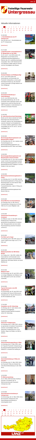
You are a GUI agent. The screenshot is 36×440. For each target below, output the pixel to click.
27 (11, 30)
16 (11, 28)
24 (2, 30)
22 (28, 28)
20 (22, 28)
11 (28, 27)
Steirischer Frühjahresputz (8, 322)
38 (11, 32)
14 (5, 28)
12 (31, 27)
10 (25, 27)
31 (22, 30)
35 (2, 32)
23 (31, 28)
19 (19, 28)
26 (8, 30)
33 (28, 30)
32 (25, 30)
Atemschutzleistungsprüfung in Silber (11, 342)
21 (25, 28)
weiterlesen (4, 45)
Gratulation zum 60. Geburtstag (9, 306)
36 (5, 32)
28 (13, 30)
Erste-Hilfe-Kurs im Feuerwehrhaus (10, 200)
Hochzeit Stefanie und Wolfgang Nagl (11, 74)
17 (13, 28)
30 (19, 30)
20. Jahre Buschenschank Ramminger (11, 116)
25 (5, 30)
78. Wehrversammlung (7, 377)
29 (16, 30)
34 (31, 30)
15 (8, 28)
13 (2, 28)
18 (16, 28)
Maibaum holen (5, 271)
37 (8, 32)
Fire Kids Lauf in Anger (7, 237)
